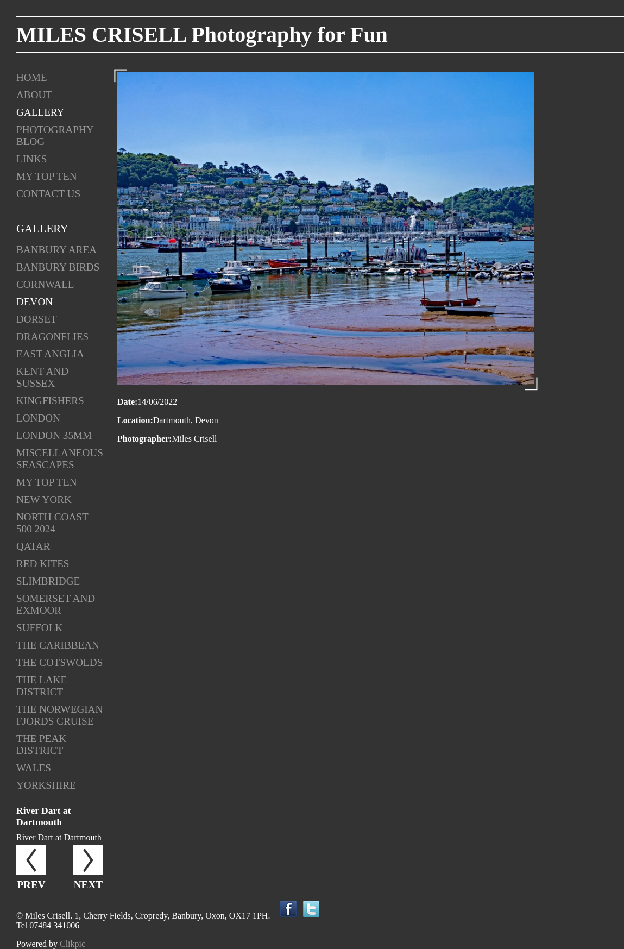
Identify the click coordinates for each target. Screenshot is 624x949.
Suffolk (39, 627)
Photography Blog (54, 135)
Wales (33, 768)
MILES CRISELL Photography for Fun (202, 34)
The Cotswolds (59, 662)
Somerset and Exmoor (55, 604)
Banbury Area (56, 249)
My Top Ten (46, 176)
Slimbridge (48, 581)
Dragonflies (52, 336)
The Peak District (41, 744)
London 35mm (54, 435)
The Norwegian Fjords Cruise (59, 715)
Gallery (40, 112)
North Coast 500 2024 (52, 523)
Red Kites (43, 563)
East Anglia (50, 354)
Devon (34, 301)
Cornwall (45, 284)
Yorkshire (46, 785)
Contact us (48, 193)
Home (31, 77)
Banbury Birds (57, 267)
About (34, 94)
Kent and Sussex (42, 377)
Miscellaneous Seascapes (59, 458)
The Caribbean (57, 645)
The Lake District (41, 685)
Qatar (33, 546)
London (38, 418)
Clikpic (72, 943)
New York (44, 499)
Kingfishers (50, 400)
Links (31, 159)
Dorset (36, 319)
